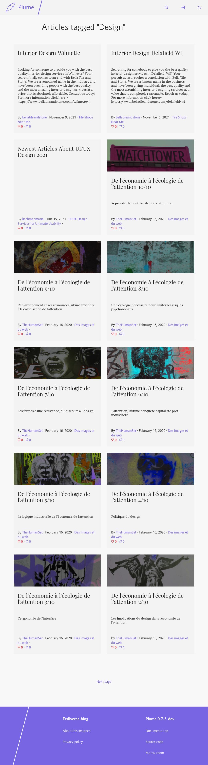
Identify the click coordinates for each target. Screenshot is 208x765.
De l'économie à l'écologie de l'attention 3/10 (54, 599)
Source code (154, 742)
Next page (104, 682)
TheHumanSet (126, 219)
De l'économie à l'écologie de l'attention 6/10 (147, 391)
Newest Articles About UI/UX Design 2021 (54, 152)
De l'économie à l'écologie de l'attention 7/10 (54, 391)
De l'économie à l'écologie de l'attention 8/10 (147, 285)
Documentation (157, 731)
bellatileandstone (34, 117)
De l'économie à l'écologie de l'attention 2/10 (147, 599)
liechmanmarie (32, 219)
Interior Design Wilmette (49, 53)
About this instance (76, 731)
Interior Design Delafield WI (146, 53)
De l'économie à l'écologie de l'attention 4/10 (147, 497)
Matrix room (155, 753)
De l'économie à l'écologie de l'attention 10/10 (147, 184)
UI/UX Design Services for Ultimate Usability (52, 221)
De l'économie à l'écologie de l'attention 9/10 (54, 285)
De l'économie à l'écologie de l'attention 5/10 (54, 497)
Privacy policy (73, 742)
